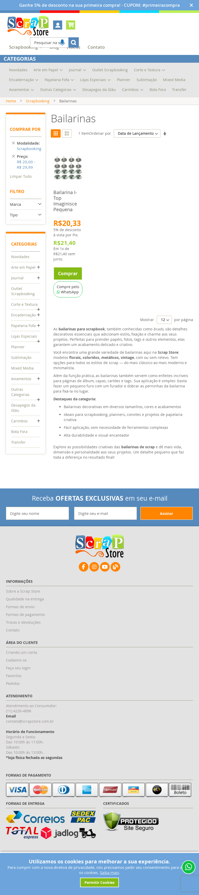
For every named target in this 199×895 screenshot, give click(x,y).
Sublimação (21, 357)
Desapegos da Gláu (23, 408)
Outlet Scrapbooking (23, 291)
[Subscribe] (166, 513)
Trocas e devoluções (23, 622)
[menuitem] (96, 47)
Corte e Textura (24, 304)
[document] (99, 872)
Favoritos (14, 675)
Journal (17, 277)
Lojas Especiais (24, 336)
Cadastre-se (16, 660)
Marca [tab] (15, 204)
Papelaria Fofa (23, 325)
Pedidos (13, 683)
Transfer (18, 442)
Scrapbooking (37, 100)
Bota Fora (19, 431)
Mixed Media (22, 368)
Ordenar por (100, 133)
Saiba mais (109, 872)
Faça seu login (18, 667)
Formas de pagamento (25, 614)
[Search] (73, 42)
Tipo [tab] (14, 214)
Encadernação (23, 314)
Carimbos (19, 420)
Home (11, 100)
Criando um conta (21, 652)
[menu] (99, 48)
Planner (18, 346)
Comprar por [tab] (25, 129)
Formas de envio (20, 606)
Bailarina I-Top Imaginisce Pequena (65, 200)
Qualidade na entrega (25, 598)
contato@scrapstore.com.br (30, 721)
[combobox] (54, 42)
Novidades (20, 256)
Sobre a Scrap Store (23, 591)
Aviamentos (21, 378)
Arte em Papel (23, 267)
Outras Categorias (20, 392)
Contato (12, 630)
